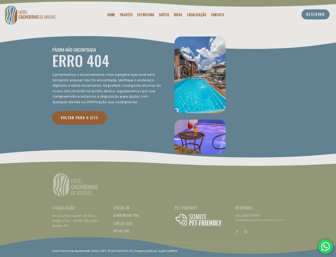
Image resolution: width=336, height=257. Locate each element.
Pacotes (126, 15)
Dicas (178, 15)
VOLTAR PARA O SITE (79, 117)
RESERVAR (315, 14)
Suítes (164, 15)
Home (111, 15)
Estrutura (145, 15)
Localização (196, 15)
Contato (217, 15)
